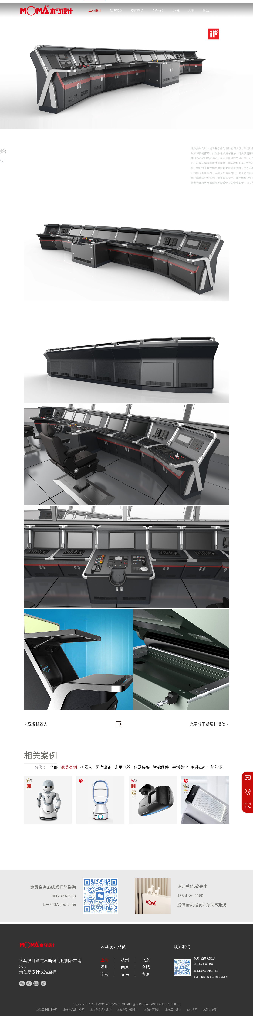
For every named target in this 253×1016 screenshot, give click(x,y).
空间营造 (137, 10)
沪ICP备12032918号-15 (165, 1004)
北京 (146, 960)
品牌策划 (116, 10)
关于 (191, 10)
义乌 (125, 974)
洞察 (176, 10)
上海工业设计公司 (47, 1009)
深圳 (105, 967)
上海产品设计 (152, 1009)
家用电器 (122, 767)
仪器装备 (142, 767)
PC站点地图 (210, 1009)
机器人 (86, 767)
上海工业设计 (173, 1009)
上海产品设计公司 (73, 1009)
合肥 (146, 967)
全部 (54, 767)
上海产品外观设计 (127, 1009)
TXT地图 (192, 1009)
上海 (105, 960)
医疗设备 (103, 767)
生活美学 (180, 767)
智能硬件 (161, 767)
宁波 (105, 974)
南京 (125, 967)
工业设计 (95, 10)
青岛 (146, 974)
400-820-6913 (223, 31)
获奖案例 (69, 767)
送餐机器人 (36, 723)
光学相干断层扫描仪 (209, 723)
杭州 (125, 960)
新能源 (216, 767)
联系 (206, 10)
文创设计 (158, 10)
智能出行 (199, 767)
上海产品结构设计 (100, 1009)
